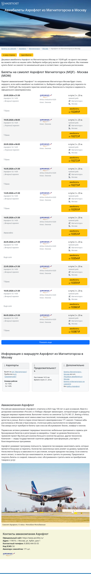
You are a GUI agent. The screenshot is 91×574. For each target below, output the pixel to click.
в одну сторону (9, 55)
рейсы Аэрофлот (73, 386)
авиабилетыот (74, 110)
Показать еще (45, 342)
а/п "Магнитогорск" (19, 372)
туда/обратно (26, 55)
